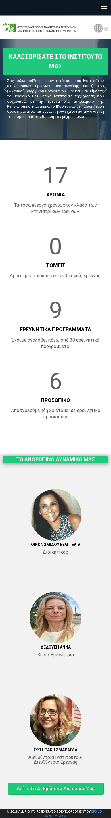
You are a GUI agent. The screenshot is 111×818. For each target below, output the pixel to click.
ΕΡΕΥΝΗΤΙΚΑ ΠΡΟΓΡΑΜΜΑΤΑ (55, 329)
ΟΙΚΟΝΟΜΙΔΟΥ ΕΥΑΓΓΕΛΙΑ (55, 544)
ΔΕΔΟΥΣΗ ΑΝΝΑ (56, 647)
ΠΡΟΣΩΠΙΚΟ (55, 400)
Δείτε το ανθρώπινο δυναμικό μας (56, 788)
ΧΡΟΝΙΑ (55, 194)
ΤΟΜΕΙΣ (55, 265)
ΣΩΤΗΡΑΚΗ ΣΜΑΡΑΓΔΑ (55, 750)
